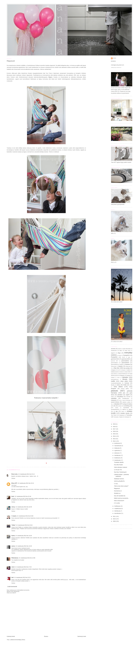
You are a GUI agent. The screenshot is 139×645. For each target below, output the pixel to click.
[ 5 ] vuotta (117, 503)
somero (120, 405)
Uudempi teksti (11, 636)
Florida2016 (114, 357)
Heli (12, 577)
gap (129, 357)
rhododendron (125, 398)
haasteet (127, 364)
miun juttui (124, 381)
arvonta (113, 348)
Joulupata (123, 370)
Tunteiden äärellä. (119, 462)
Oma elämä (118, 386)
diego (119, 353)
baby (121, 350)
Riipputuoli (11, 61)
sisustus (117, 404)
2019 (114, 424)
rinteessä (113, 400)
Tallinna (124, 409)
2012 (114, 441)
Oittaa (131, 385)
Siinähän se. (117, 493)
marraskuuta (118, 445)
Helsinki (120, 366)
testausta (121, 415)
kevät (121, 371)
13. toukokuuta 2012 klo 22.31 (25, 483)
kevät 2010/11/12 (123, 373)
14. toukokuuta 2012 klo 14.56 (27, 558)
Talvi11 (122, 411)
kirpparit (129, 375)
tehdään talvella (124, 413)
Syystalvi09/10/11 (115, 409)
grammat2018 (114, 364)
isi (118, 370)
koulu (118, 377)
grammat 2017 (114, 360)
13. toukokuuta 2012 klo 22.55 (23, 507)
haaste (121, 364)
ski (114, 406)
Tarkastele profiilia (116, 67)
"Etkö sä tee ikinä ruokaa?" (121, 486)
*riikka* (13, 525)
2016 (114, 431)
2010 (114, 519)
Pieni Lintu (14, 474)
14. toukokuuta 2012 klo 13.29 (23, 535)
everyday (128, 353)
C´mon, (116, 483)
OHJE (124, 385)
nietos (118, 385)
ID (111, 368)
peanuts (114, 391)
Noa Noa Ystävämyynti (120, 472)
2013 (114, 438)
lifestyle (124, 379)
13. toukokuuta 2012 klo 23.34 (24, 525)
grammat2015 (125, 362)
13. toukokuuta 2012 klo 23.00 (25, 516)
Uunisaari (127, 417)
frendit (123, 357)
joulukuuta (117, 443)
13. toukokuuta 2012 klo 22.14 (26, 474)
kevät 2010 (127, 371)
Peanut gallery (125, 388)
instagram (113, 370)
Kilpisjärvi (122, 375)
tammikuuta (117, 513)
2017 (114, 429)
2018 (114, 426)
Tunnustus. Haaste (118, 417)
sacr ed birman (127, 400)
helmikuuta (117, 511)
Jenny (13, 507)
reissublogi (120, 396)
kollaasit (112, 377)
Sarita (13, 535)
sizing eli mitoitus (127, 404)
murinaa (127, 383)
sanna (13, 546)
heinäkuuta (117, 455)
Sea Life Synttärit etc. (120, 496)
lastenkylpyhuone (115, 379)
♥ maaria (13, 516)
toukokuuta (117, 460)
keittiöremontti (114, 371)
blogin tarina (127, 350)
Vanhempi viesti (81, 636)
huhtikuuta (117, 506)
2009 (114, 521)
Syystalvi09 (126, 407)
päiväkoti (119, 394)
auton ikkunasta (127, 348)
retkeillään (114, 398)
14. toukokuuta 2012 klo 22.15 (22, 577)
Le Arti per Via (118, 469)
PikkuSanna (14, 558)
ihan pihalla (126, 368)
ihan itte (116, 368)
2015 (114, 433)
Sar (112, 404)
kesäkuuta (117, 458)
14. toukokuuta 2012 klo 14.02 (23, 546)
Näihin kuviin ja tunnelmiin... (121, 498)
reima (112, 396)
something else (128, 406)
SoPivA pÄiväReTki (119, 481)
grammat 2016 (126, 359)
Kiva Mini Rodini (118, 464)
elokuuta (116, 453)
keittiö (128, 370)
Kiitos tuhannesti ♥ (119, 500)
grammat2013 (114, 362)
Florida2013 (126, 355)
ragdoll (127, 394)
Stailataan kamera (119, 478)
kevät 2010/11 (114, 373)
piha (124, 393)
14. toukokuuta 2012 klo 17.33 (23, 567)
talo (117, 411)
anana (114, 58)
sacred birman (115, 402)
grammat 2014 (115, 359)
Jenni (13, 567)
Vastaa (13, 478)
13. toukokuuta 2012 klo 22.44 (23, 496)
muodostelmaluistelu (116, 383)
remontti (128, 396)
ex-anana (119, 355)
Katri (12, 496)
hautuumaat (113, 366)
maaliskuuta (117, 508)
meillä (113, 381)
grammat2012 (125, 361)
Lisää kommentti (12, 586)
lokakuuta (117, 448)
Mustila (112, 385)
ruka (120, 400)
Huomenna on (118, 491)
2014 (114, 436)
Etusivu (46, 636)
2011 (114, 516)
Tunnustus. (129, 415)
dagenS (113, 353)
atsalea (119, 348)
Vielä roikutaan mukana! (120, 467)
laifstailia (125, 377)
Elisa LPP (14, 483)
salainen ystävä (126, 402)
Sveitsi (116, 407)
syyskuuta (117, 450)
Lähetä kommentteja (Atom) (17, 639)
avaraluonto (114, 350)
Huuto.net (128, 366)
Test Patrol (113, 415)
